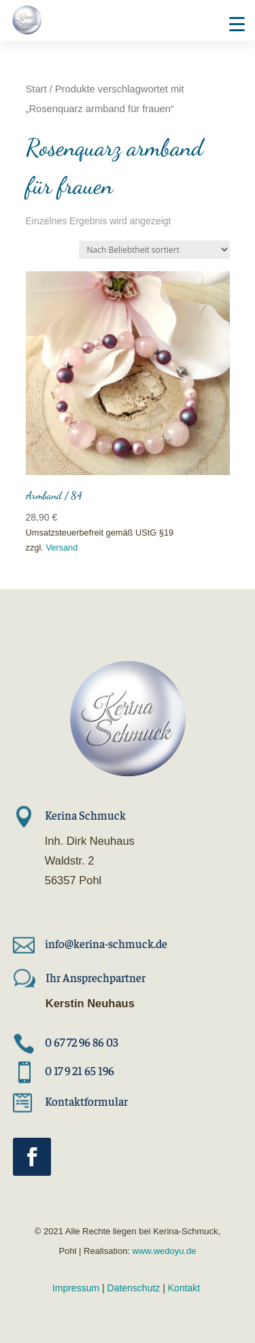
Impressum (75, 1288)
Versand (62, 547)
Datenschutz (133, 1288)
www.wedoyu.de (163, 1251)
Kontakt (184, 1288)
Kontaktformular (86, 1101)
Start (36, 89)
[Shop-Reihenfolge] (154, 250)
